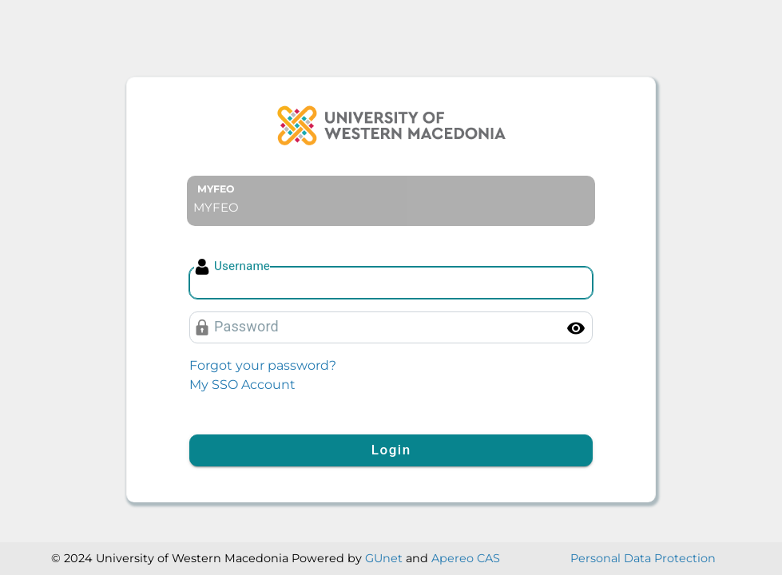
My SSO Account (242, 384)
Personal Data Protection (643, 558)
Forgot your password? (262, 365)
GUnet (384, 558)
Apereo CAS (465, 558)
